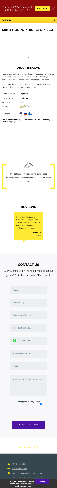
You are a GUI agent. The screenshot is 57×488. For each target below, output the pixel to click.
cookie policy (26, 486)
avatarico (6, 20)
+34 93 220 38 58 (18, 464)
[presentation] (27, 411)
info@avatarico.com (19, 469)
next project (26, 448)
